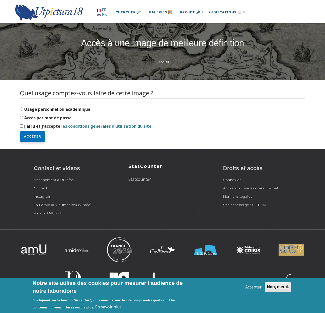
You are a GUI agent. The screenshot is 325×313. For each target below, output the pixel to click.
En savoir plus (108, 307)
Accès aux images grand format (250, 188)
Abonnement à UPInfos (54, 180)
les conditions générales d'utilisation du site (106, 126)
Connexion (232, 180)
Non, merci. (278, 287)
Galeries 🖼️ (163, 12)
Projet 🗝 (194, 12)
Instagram (42, 196)
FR (101, 10)
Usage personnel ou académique (57, 109)
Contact (40, 188)
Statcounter (139, 179)
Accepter (253, 287)
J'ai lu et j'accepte (87, 126)
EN (102, 14)
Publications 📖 (229, 12)
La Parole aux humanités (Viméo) (63, 205)
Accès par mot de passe (48, 118)
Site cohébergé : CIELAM (244, 205)
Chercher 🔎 (130, 12)
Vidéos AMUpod (47, 213)
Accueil (164, 62)
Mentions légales (237, 196)
